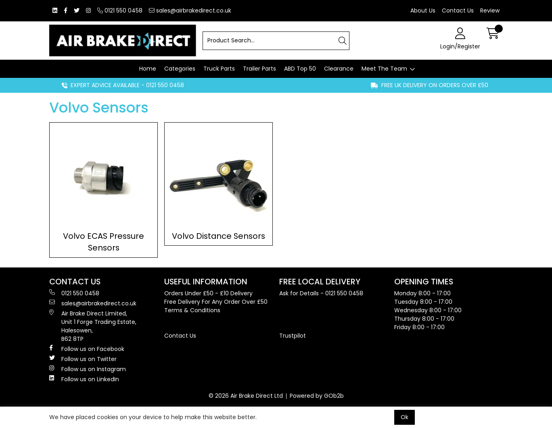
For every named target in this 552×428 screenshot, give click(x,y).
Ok (404, 417)
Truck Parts (219, 69)
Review (490, 10)
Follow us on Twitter (83, 359)
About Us (422, 10)
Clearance (338, 69)
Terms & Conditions (192, 310)
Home (147, 69)
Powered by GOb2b (317, 396)
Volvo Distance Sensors (218, 236)
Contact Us (458, 10)
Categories (179, 69)
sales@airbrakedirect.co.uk (190, 10)
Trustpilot (292, 336)
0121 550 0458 (119, 10)
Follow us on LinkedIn (84, 379)
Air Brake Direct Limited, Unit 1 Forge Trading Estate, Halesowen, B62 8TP (92, 326)
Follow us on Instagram (87, 369)
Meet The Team (384, 69)
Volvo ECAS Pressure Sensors (103, 241)
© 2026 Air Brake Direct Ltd (246, 396)
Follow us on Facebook (86, 349)
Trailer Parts (259, 69)
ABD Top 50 (300, 69)
